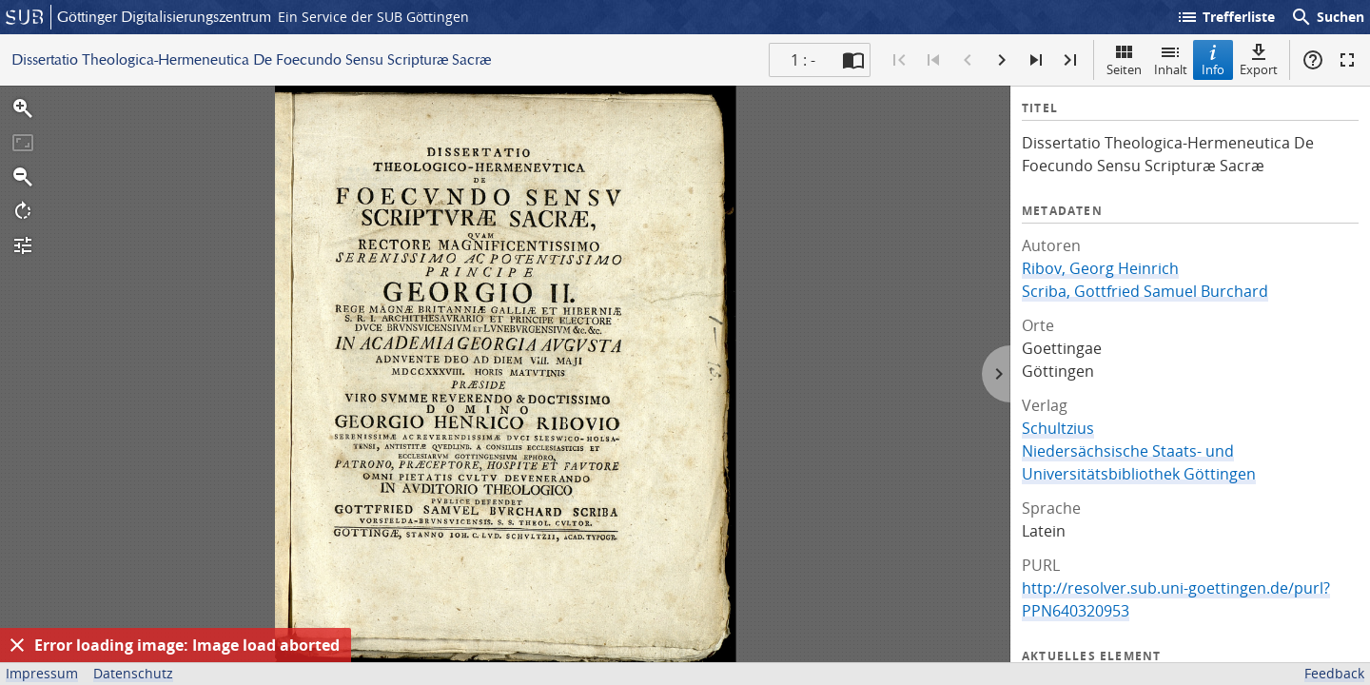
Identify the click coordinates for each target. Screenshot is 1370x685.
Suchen (1327, 17)
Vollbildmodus (1347, 60)
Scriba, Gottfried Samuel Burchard (1145, 291)
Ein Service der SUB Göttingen (373, 17)
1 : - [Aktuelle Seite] (803, 59)
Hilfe (1313, 60)
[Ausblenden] (17, 645)
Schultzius (1058, 428)
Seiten (1124, 59)
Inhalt (1170, 59)
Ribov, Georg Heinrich (1100, 268)
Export (1259, 59)
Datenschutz (133, 673)
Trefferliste (1225, 17)
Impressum (42, 673)
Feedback (1334, 673)
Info (1213, 59)
